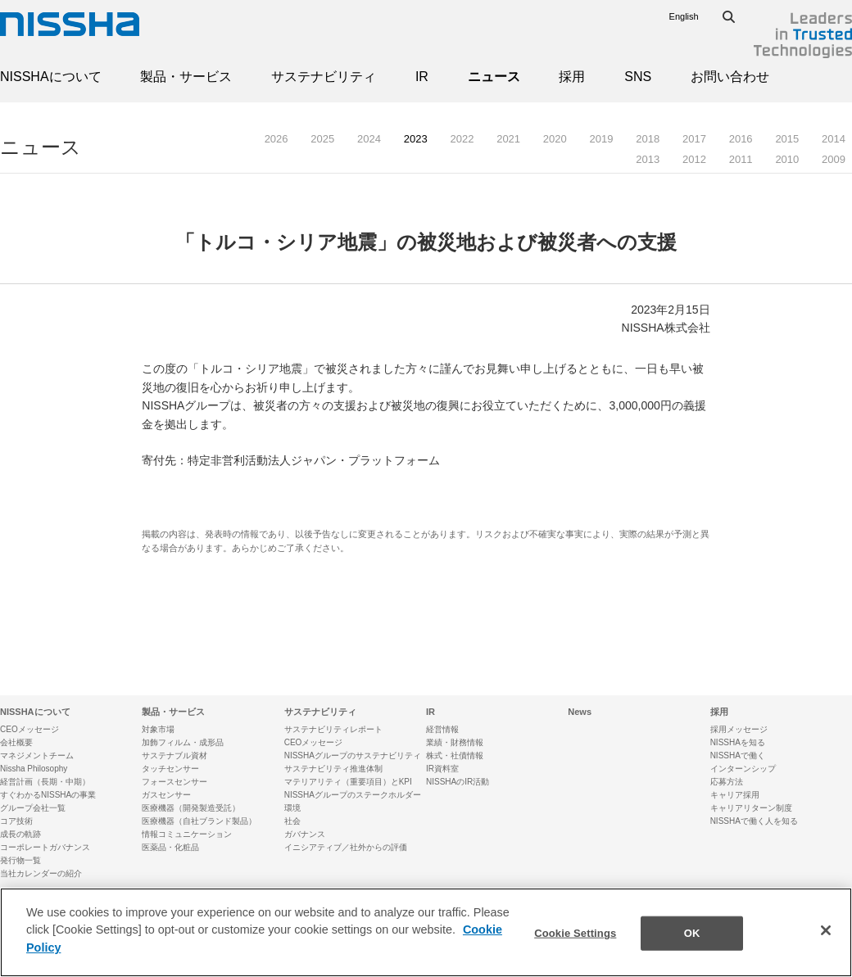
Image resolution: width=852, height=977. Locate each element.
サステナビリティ (323, 77)
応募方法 (726, 781)
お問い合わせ (730, 77)
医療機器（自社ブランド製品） (199, 820)
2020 (555, 139)
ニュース (494, 77)
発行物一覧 (20, 860)
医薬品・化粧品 (170, 847)
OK (692, 941)
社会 (292, 820)
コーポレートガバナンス (45, 847)
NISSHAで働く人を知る (754, 820)
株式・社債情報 (454, 755)
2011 (741, 159)
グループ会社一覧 (33, 807)
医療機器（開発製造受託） (191, 807)
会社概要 (16, 742)
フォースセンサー (174, 781)
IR (421, 77)
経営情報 (442, 729)
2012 (694, 159)
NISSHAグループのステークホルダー (352, 794)
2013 (647, 159)
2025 (322, 139)
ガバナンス (304, 834)
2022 (462, 139)
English (684, 16)
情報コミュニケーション (187, 834)
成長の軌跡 (20, 834)
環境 (292, 807)
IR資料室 (442, 768)
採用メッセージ (739, 729)
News (579, 712)
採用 (572, 77)
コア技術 (16, 820)
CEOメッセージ (29, 729)
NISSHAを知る (737, 742)
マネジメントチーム (37, 755)
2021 (508, 139)
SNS (637, 77)
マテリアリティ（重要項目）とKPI (348, 781)
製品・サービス (186, 77)
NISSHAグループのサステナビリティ (352, 755)
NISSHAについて (51, 77)
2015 (787, 139)
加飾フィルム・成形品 (183, 742)
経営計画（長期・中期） (45, 781)
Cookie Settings (575, 941)
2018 (647, 139)
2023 (416, 139)
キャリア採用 (734, 794)
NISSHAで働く (737, 755)
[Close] (826, 939)
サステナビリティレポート (333, 729)
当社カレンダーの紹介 (41, 873)
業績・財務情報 (454, 742)
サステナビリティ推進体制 (333, 768)
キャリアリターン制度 (751, 807)
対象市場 (158, 729)
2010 (787, 159)
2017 (694, 139)
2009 (833, 159)
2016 (741, 139)
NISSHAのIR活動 (457, 781)
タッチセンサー (170, 768)
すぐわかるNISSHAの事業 (48, 794)
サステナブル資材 (174, 755)
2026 (276, 139)
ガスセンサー (166, 794)
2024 (369, 139)
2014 (833, 139)
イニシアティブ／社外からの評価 (345, 847)
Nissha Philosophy (33, 768)
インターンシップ (743, 768)
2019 (602, 139)
